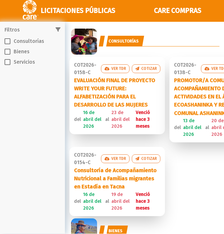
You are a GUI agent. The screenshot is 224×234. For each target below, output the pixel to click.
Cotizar (146, 69)
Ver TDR (115, 69)
